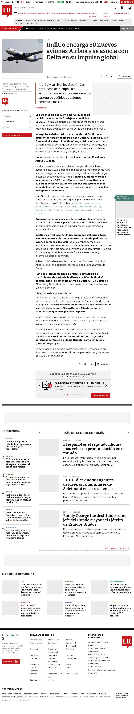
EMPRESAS (41, 13)
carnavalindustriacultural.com (41, 697)
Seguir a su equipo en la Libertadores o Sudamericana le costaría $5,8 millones (120, 610)
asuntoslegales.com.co (11, 694)
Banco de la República (80, 20)
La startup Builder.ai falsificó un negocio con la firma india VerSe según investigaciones (125, 227)
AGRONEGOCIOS (73, 13)
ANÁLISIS (84, 13)
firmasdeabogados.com (74, 694)
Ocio (68, 668)
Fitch (66, 20)
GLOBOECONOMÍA (59, 13)
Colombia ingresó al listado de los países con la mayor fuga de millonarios (18, 445)
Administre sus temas (13, 135)
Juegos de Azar (117, 20)
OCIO (48, 13)
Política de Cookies (96, 667)
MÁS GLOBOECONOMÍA (115, 548)
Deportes (114, 602)
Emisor (95, 20)
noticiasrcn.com (90, 697)
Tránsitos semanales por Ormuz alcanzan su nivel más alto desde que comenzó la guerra (31, 589)
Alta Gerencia (53, 640)
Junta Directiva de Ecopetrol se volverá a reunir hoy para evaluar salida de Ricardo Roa (18, 516)
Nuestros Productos (96, 648)
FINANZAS (22, 13)
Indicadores (35, 664)
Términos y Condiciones (98, 657)
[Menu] (16, 13)
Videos (51, 680)
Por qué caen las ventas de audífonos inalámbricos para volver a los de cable (120, 588)
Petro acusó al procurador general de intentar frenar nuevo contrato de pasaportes (31, 610)
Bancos (9, 492)
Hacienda (9, 438)
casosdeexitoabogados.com (14, 697)
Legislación (25, 602)
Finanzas (33, 658)
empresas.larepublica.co (51, 694)
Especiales (52, 655)
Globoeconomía (73, 658)
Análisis (69, 640)
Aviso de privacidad (96, 654)
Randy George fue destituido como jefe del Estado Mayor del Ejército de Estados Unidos (95, 520)
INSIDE (128, 13)
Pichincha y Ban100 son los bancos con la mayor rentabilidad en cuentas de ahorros (18, 499)
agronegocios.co (31, 694)
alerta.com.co (8, 700)
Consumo (34, 649)
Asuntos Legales (36, 643)
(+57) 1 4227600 (9, 652)
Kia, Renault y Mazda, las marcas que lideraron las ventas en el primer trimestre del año (18, 534)
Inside (68, 664)
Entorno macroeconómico (51, 20)
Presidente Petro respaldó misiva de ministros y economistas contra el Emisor (75, 589)
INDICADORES (119, 13)
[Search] (114, 7)
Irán (22, 581)
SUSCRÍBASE (127, 2)
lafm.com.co (105, 697)
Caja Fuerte (53, 643)
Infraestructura (54, 664)
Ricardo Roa (32, 24)
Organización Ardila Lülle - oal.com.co (122, 695)
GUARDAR (124, 76)
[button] (38, 386)
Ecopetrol (20, 24)
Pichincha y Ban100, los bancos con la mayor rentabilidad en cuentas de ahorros (75, 610)
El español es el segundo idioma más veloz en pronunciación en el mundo (94, 448)
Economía (70, 649)
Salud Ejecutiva (72, 674)
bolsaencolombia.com (96, 694)
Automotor (11, 527)
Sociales (33, 680)
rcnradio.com (75, 697)
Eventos (69, 655)
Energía (9, 509)
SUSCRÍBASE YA (101, 395)
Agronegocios (36, 640)
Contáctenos (93, 651)
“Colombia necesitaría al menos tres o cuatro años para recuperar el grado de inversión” (18, 463)
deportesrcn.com (23, 700)
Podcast (33, 674)
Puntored (104, 20)
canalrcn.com (61, 697)
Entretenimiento (117, 581)
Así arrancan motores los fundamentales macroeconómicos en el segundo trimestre (18, 481)
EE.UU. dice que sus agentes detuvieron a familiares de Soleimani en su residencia (88, 484)
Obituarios (52, 668)
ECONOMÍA (31, 13)
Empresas (34, 655)
